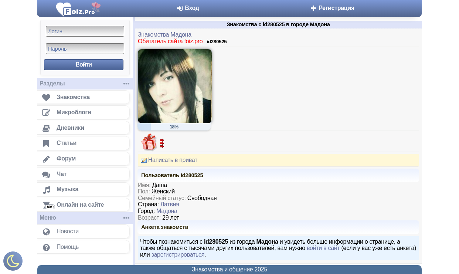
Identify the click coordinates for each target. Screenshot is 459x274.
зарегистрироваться (177, 254)
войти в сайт (323, 248)
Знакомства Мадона (164, 34)
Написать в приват (167, 160)
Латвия (169, 204)
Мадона (166, 211)
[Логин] (85, 31)
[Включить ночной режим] (13, 263)
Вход (187, 8)
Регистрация (332, 8)
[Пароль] (85, 48)
